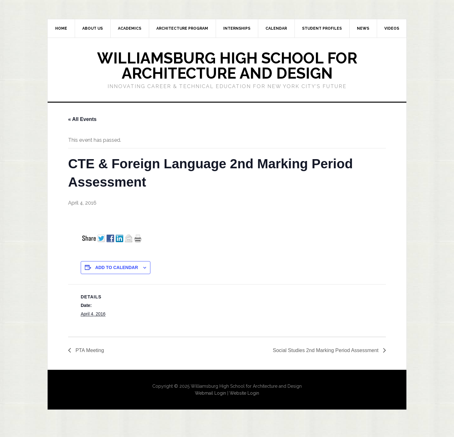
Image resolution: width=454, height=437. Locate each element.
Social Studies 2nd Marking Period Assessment (326, 350)
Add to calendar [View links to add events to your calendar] (116, 267)
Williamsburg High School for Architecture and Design (227, 65)
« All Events (82, 119)
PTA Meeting (89, 350)
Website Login (244, 393)
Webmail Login (210, 393)
